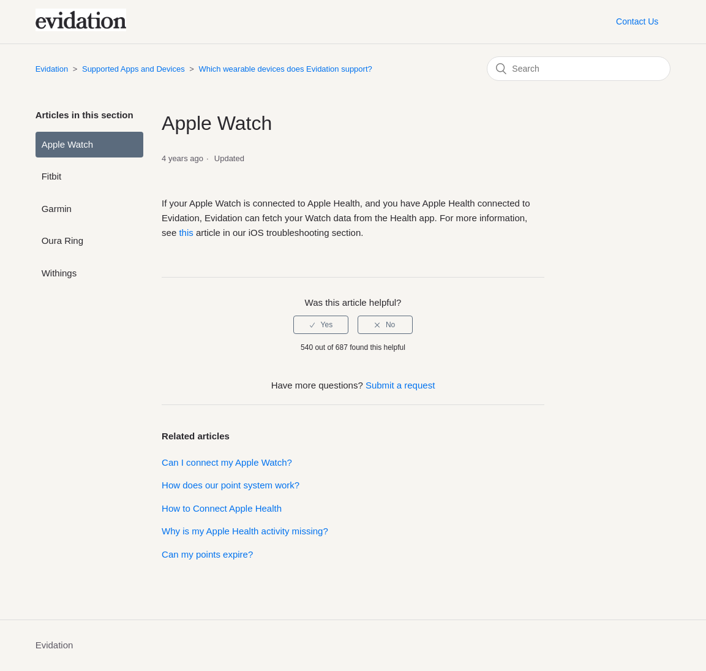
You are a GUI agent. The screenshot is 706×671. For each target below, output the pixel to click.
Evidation (52, 69)
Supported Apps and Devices (133, 69)
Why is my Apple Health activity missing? (245, 531)
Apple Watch (68, 144)
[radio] (320, 325)
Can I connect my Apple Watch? (227, 462)
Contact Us (637, 21)
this (186, 232)
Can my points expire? (207, 554)
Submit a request (400, 385)
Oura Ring (62, 240)
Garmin (57, 208)
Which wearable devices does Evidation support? (285, 69)
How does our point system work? (230, 485)
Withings (59, 273)
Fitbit (52, 176)
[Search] (578, 68)
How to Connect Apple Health (222, 508)
